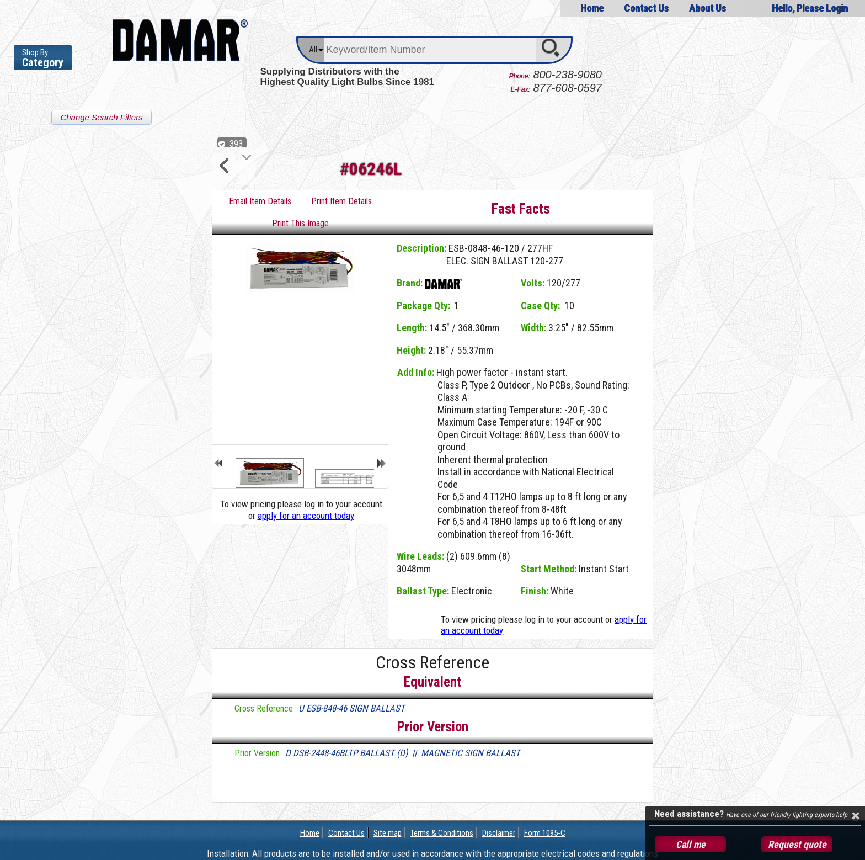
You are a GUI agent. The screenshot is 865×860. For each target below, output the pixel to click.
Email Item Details (260, 201)
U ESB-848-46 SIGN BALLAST (351, 708)
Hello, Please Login (810, 8)
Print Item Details (341, 201)
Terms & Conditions (441, 833)
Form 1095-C (544, 833)
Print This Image (300, 223)
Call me (691, 844)
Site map (387, 833)
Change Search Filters (101, 117)
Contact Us (646, 8)
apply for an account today (306, 515)
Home (591, 8)
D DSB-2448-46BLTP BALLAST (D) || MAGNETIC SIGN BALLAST (402, 752)
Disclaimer (498, 833)
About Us (707, 8)
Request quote (797, 844)
